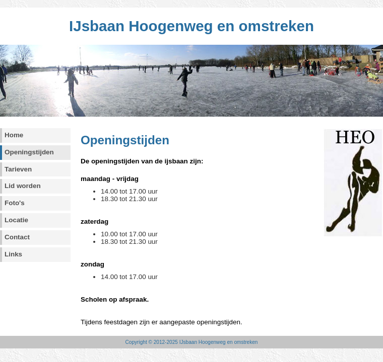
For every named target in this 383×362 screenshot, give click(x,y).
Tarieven (18, 169)
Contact (17, 237)
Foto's (15, 203)
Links (13, 254)
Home (14, 135)
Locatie (16, 220)
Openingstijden (29, 152)
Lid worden (23, 186)
